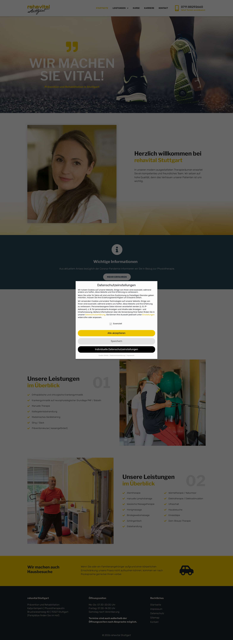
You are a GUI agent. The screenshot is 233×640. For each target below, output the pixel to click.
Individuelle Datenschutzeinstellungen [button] (116, 349)
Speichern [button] (116, 340)
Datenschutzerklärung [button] (118, 355)
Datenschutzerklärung (95, 314)
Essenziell (115, 323)
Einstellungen (148, 314)
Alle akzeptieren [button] (116, 332)
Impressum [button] (130, 355)
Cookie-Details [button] (104, 355)
